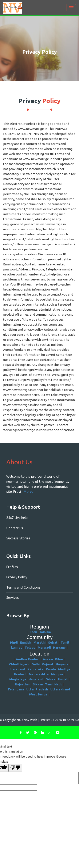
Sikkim (38, 684)
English (25, 642)
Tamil (65, 642)
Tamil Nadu (53, 684)
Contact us (14, 528)
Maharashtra (39, 674)
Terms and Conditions (23, 587)
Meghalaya (17, 679)
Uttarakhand (60, 689)
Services (12, 597)
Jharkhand (17, 669)
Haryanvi (59, 647)
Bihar (59, 659)
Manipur (57, 674)
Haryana (62, 664)
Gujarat (48, 664)
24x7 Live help (17, 518)
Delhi (36, 664)
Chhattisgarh (19, 664)
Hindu (32, 632)
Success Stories (18, 538)
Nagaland (35, 679)
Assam (48, 659)
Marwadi (44, 647)
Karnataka (35, 669)
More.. (28, 491)
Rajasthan (23, 684)
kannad (16, 647)
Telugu (30, 647)
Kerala (51, 669)
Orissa (50, 679)
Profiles (12, 567)
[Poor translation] (15, 768)
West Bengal (38, 694)
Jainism (45, 632)
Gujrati (53, 642)
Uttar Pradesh (37, 689)
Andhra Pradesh (28, 659)
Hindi (14, 642)
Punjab (63, 679)
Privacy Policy (16, 577)
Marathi (39, 642)
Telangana (16, 689)
